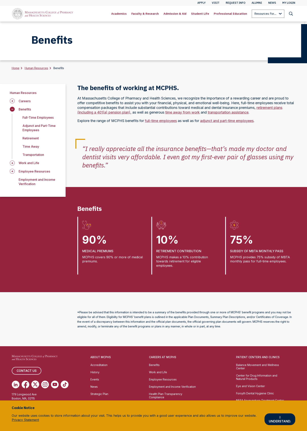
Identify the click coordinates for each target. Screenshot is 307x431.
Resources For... (268, 14)
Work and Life (158, 372)
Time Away (31, 146)
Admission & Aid (174, 13)
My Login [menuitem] (288, 3)
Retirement (31, 138)
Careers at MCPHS (162, 357)
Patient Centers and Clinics (258, 357)
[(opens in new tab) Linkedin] (16, 385)
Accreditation (98, 365)
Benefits (154, 365)
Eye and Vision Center (250, 386)
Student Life (200, 13)
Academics (119, 13)
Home (15, 68)
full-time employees (161, 121)
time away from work (182, 112)
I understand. (280, 419)
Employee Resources (163, 379)
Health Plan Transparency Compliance (165, 395)
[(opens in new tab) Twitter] (35, 385)
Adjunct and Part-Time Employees (39, 128)
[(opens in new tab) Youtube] (55, 385)
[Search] (291, 14)
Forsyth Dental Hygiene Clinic (255, 393)
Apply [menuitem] (201, 3)
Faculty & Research (145, 13)
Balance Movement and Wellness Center (257, 366)
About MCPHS (100, 357)
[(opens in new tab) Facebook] (25, 385)
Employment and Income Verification (172, 386)
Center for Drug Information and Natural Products (256, 377)
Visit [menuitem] (215, 3)
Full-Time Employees (38, 117)
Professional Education (230, 13)
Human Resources (36, 68)
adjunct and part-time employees (227, 121)
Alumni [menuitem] (257, 3)
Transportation (33, 155)
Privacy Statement (25, 420)
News (94, 386)
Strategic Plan (99, 394)
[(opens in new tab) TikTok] (65, 385)
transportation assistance (228, 112)
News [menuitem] (272, 3)
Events (94, 379)
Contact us (26, 371)
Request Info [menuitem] (235, 3)
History (94, 372)
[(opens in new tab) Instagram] (45, 385)
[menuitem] (119, 14)
